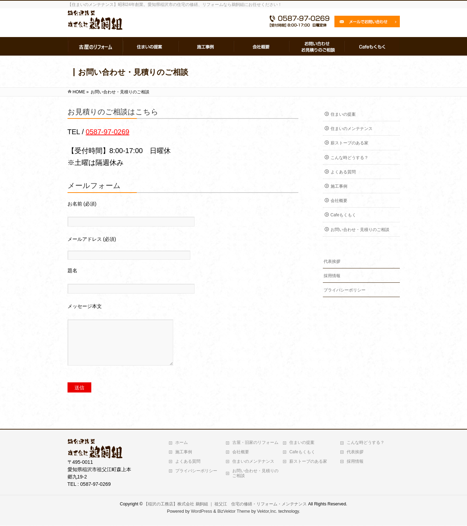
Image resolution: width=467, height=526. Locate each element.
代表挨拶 (332, 261)
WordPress (201, 511)
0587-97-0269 (107, 132)
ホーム (181, 442)
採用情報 (332, 275)
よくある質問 (343, 172)
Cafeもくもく (343, 214)
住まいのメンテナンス (352, 128)
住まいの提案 (343, 114)
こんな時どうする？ (349, 157)
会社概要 (339, 200)
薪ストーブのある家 (349, 142)
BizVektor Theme (233, 511)
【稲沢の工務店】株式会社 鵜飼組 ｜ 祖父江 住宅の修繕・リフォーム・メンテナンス (225, 504)
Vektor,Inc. (267, 511)
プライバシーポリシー (345, 290)
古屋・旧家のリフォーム (255, 442)
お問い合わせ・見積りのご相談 (360, 229)
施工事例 (339, 186)
